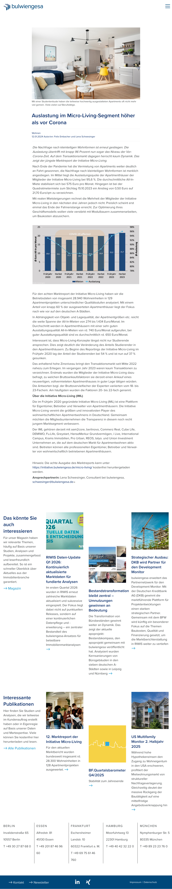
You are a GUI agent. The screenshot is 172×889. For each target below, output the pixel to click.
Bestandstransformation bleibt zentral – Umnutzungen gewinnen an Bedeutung (109, 601)
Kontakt (18, 882)
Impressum (135, 882)
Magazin (14, 588)
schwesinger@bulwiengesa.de (54, 482)
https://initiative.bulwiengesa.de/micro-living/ (62, 467)
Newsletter (41, 882)
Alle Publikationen (22, 748)
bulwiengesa (31, 7)
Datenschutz (150, 882)
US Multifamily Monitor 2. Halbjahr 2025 (147, 741)
